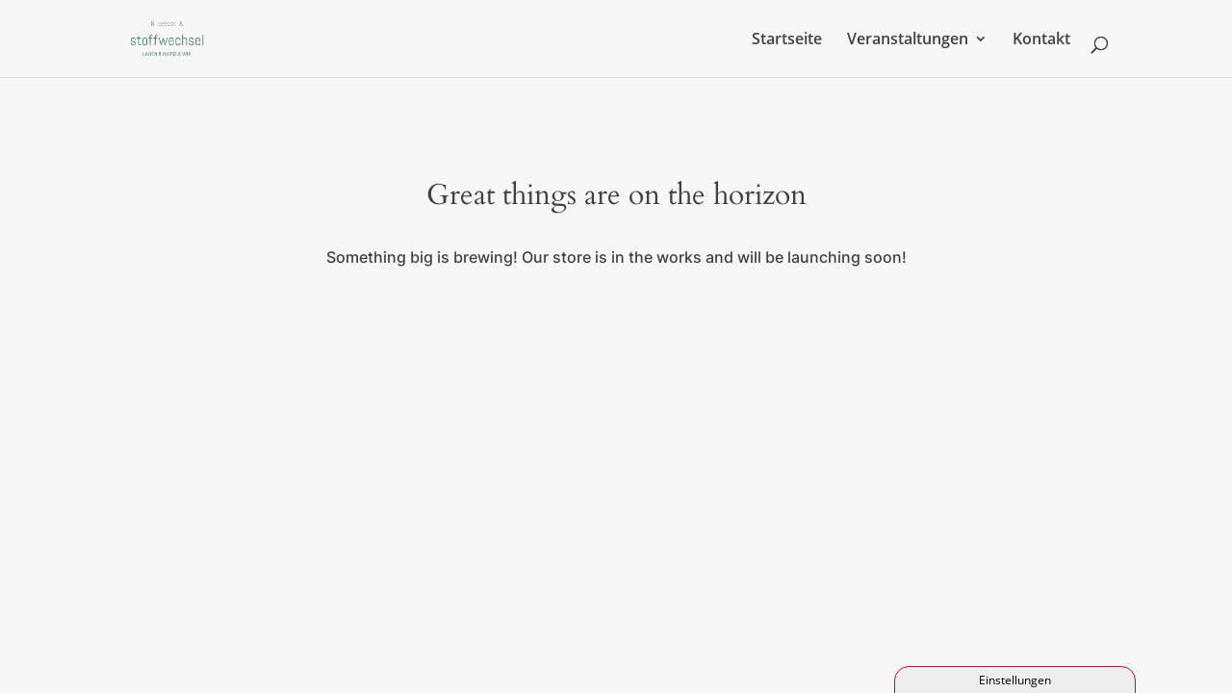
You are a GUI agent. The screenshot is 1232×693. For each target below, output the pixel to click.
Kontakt (1041, 40)
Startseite (787, 40)
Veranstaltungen (907, 40)
